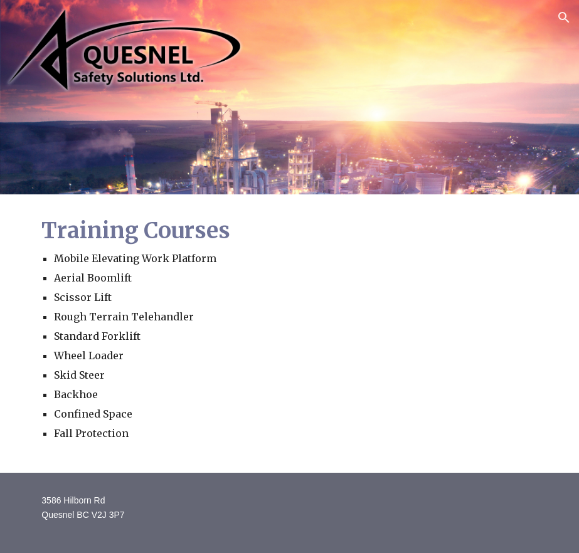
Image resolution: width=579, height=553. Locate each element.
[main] (289, 333)
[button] (564, 18)
